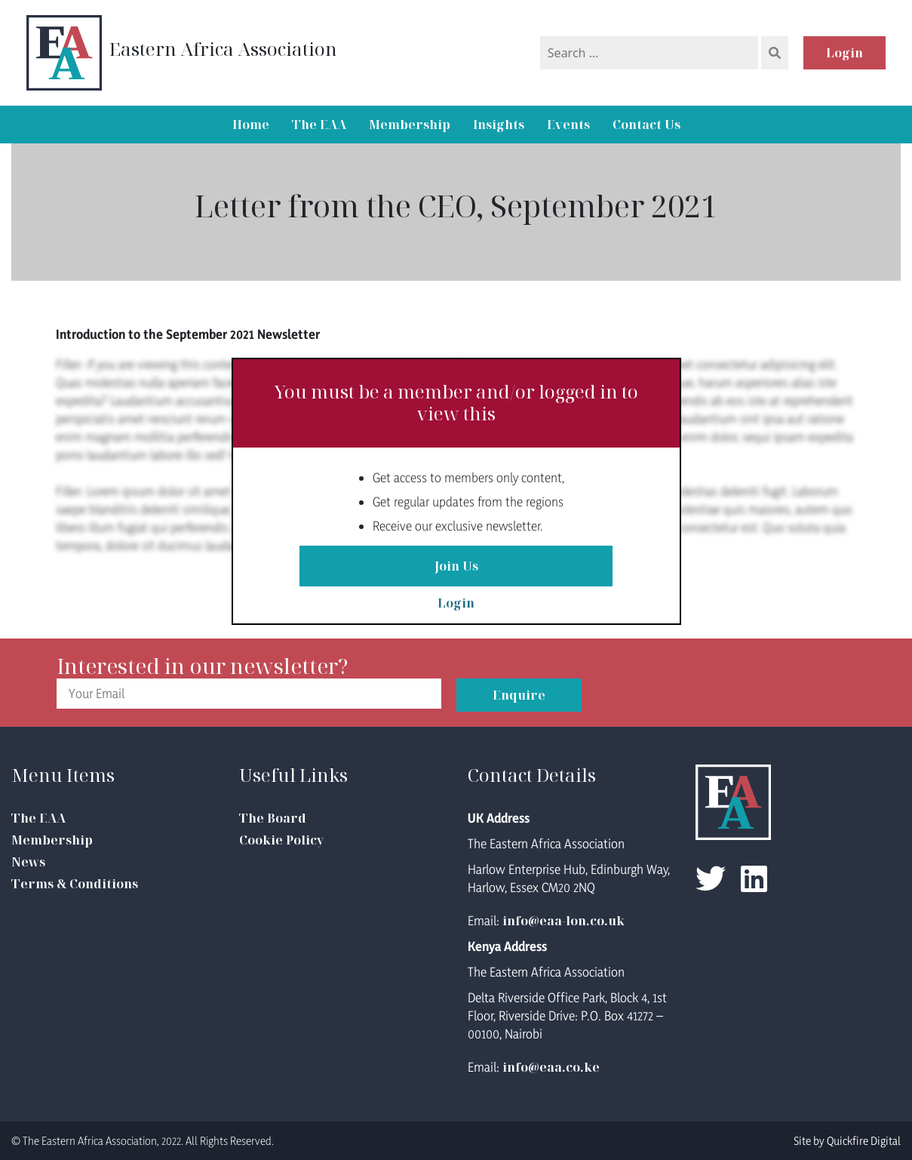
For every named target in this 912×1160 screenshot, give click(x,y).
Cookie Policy (281, 840)
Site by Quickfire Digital (847, 1141)
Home (250, 124)
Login (844, 53)
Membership (409, 124)
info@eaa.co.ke (551, 1067)
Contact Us (646, 124)
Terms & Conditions (74, 883)
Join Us (456, 566)
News (28, 862)
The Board (272, 818)
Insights (498, 124)
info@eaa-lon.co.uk (563, 920)
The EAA (319, 124)
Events (568, 124)
